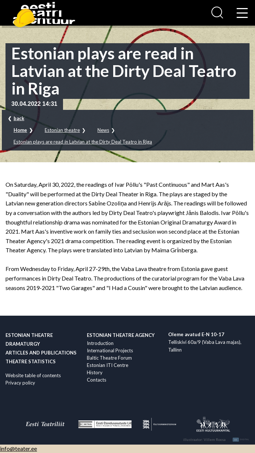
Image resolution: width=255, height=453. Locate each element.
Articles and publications (41, 353)
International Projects (110, 350)
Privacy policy (20, 383)
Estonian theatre (62, 130)
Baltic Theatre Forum (109, 358)
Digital (241, 440)
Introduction (100, 343)
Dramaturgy (22, 344)
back (19, 118)
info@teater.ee (18, 448)
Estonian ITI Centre (107, 365)
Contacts (96, 380)
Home (20, 130)
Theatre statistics (30, 361)
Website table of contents (33, 375)
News (103, 130)
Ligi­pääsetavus (188, 13)
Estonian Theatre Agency (121, 335)
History (95, 372)
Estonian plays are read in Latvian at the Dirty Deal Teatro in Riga (83, 142)
